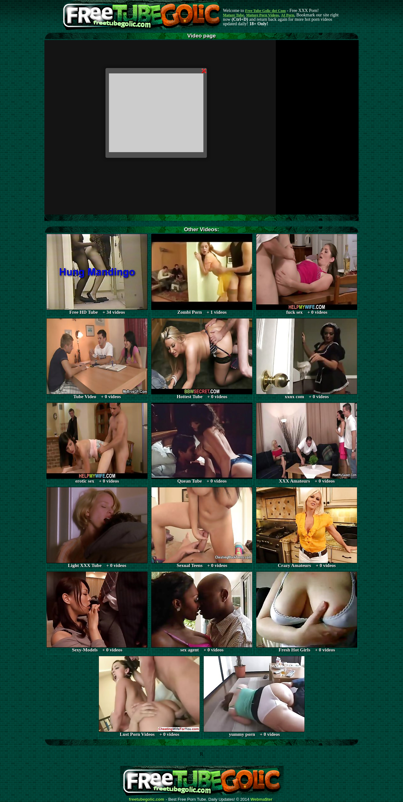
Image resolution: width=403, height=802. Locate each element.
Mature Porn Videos (262, 15)
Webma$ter (262, 799)
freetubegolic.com (146, 799)
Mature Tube (233, 15)
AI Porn (287, 15)
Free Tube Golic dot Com (265, 11)
